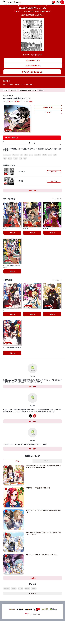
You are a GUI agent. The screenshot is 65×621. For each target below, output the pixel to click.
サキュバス (15, 155)
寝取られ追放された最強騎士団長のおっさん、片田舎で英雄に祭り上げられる (43, 510)
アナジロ (9, 84)
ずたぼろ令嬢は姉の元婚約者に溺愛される (38, 464)
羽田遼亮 (17, 84)
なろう (10, 158)
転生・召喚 (37, 155)
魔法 (5, 158)
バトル (15, 158)
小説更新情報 (7, 268)
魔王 (55, 155)
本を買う (12, 260)
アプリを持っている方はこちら (32, 72)
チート (50, 155)
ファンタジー (7, 155)
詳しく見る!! (32, 363)
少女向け (34, 565)
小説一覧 (47, 112)
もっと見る (32, 554)
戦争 (21, 155)
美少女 (31, 155)
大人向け (27, 565)
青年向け (20, 565)
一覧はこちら (32, 190)
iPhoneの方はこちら (33, 60)
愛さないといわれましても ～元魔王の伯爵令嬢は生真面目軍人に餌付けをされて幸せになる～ (43, 443)
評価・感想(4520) (13, 138)
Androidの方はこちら (33, 66)
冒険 (20, 158)
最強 (26, 155)
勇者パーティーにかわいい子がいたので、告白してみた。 (42, 531)
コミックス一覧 (47, 107)
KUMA (30, 84)
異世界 (44, 155)
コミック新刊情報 (9, 199)
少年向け (14, 565)
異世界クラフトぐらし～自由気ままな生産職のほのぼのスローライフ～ (43, 488)
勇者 (25, 158)
